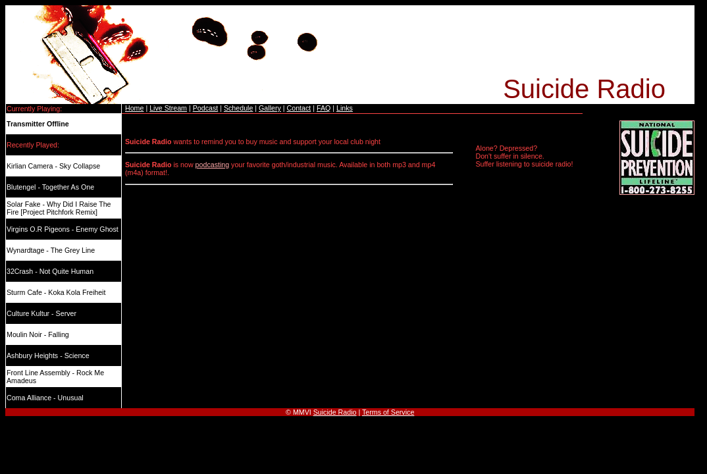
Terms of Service (388, 412)
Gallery (270, 108)
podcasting (213, 165)
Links (344, 108)
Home (134, 108)
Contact (299, 108)
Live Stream (168, 108)
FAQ (323, 108)
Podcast (206, 108)
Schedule (238, 108)
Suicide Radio (335, 412)
